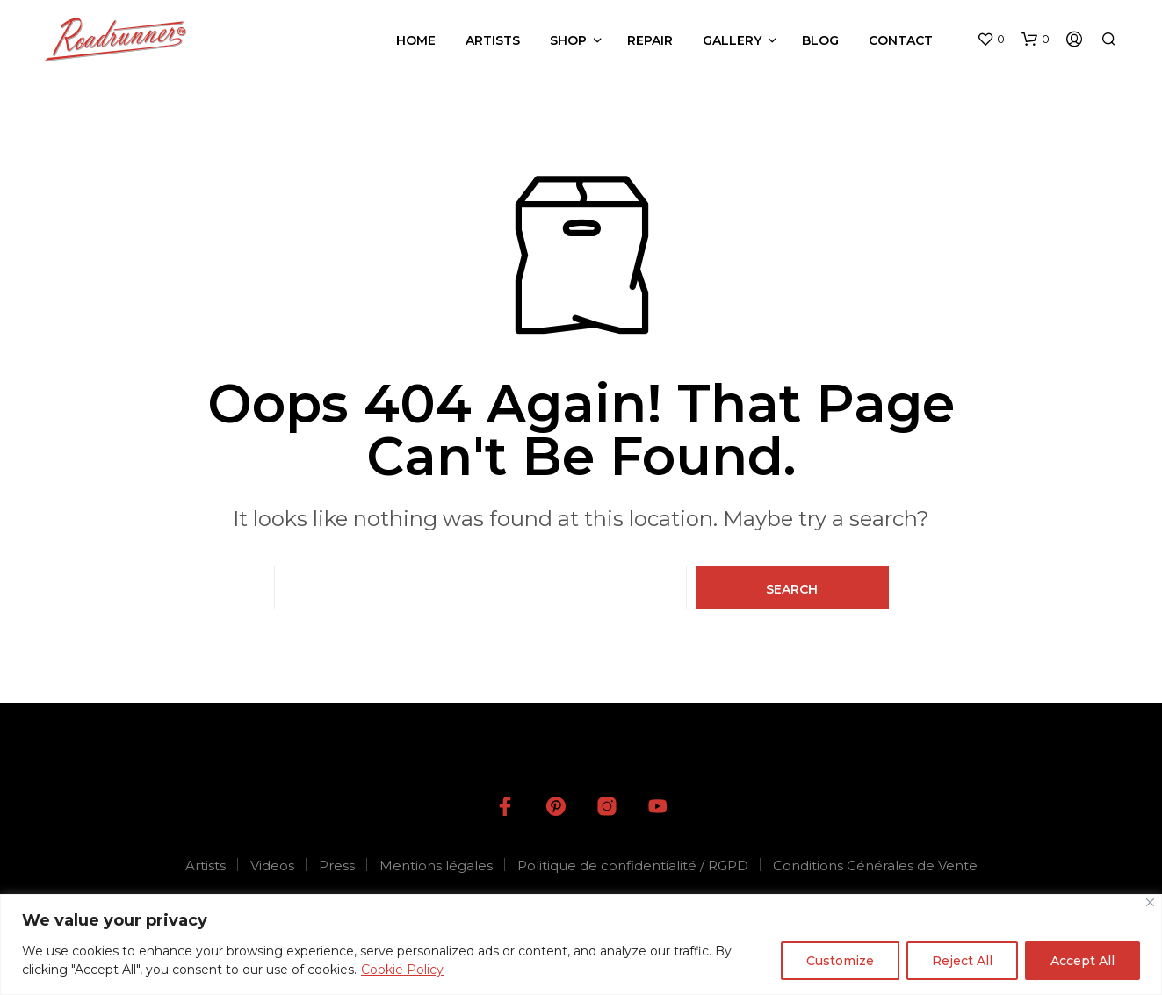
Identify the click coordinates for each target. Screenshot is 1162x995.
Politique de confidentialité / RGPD (632, 865)
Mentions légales (436, 865)
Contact (901, 40)
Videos (272, 865)
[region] (581, 944)
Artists (493, 40)
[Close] (1150, 902)
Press (337, 865)
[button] (991, 39)
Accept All (1082, 961)
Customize (840, 961)
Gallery (732, 40)
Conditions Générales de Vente (875, 865)
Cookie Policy (402, 969)
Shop (568, 40)
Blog (820, 40)
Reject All (962, 961)
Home (416, 40)
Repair (650, 40)
